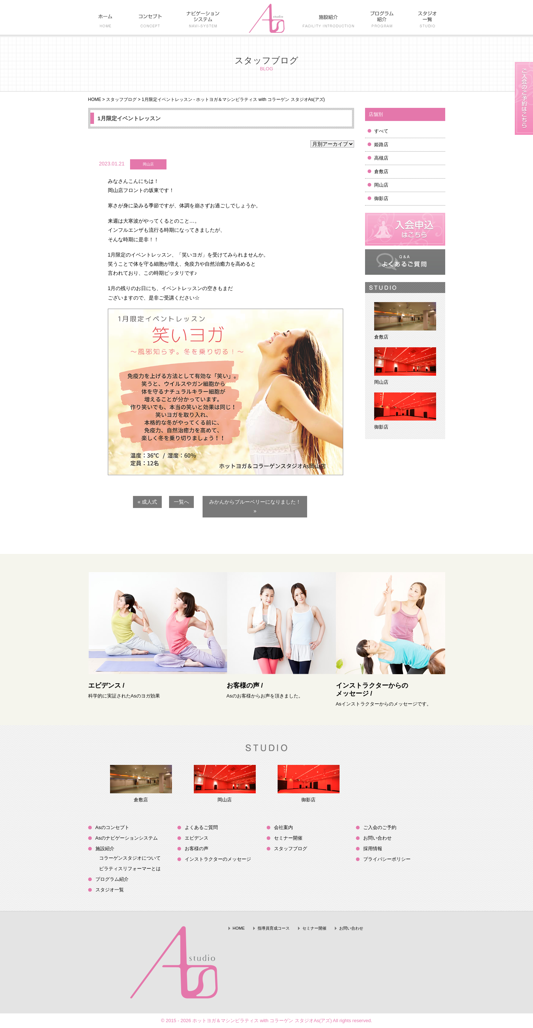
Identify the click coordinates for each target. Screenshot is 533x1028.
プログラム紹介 (112, 879)
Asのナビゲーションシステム (126, 838)
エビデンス (196, 838)
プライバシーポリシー (387, 859)
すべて (381, 131)
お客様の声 (196, 848)
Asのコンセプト (112, 827)
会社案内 (283, 827)
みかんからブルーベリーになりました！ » (255, 506)
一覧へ (181, 502)
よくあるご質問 (201, 827)
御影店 (381, 198)
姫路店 (381, 144)
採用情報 (372, 848)
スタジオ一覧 (109, 889)
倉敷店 (381, 171)
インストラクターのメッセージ (218, 859)
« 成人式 (147, 502)
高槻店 (381, 158)
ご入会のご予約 (379, 827)
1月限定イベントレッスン (129, 118)
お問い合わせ (377, 838)
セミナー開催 (288, 838)
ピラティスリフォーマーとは (130, 868)
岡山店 (381, 185)
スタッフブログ (121, 99)
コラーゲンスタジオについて (130, 858)
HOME (94, 99)
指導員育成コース (274, 928)
